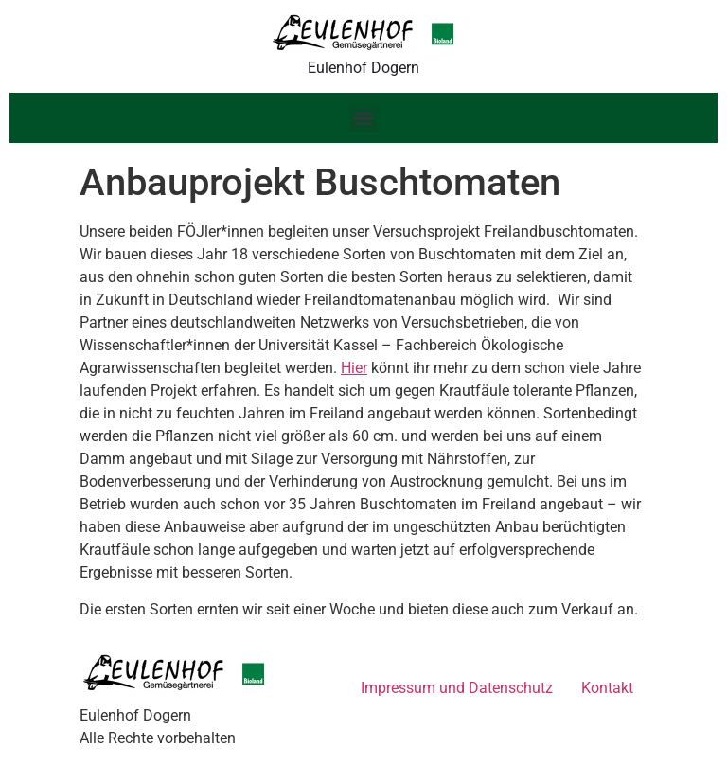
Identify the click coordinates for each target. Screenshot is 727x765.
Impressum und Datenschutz (457, 688)
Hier (354, 368)
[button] (364, 117)
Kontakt (607, 688)
